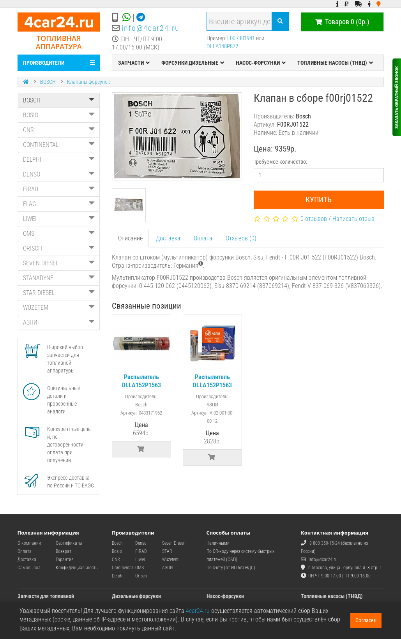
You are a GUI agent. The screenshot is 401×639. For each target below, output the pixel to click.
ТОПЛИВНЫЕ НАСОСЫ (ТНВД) (335, 63)
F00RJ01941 (241, 38)
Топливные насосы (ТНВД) (332, 596)
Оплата (203, 238)
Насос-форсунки (225, 596)
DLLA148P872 (222, 46)
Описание (130, 238)
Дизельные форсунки (136, 596)
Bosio (117, 551)
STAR (167, 551)
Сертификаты (69, 543)
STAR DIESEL (59, 293)
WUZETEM (59, 307)
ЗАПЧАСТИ (134, 63)
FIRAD (59, 189)
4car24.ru (198, 610)
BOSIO (59, 115)
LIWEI (59, 218)
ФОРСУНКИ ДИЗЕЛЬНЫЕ (192, 63)
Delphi (118, 576)
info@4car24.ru (151, 28)
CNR (59, 130)
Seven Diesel (173, 543)
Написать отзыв (353, 218)
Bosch (117, 543)
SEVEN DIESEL (59, 263)
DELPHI (59, 159)
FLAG (59, 204)
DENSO (59, 174)
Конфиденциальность (77, 567)
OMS (59, 233)
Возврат (63, 551)
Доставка (168, 238)
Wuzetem (170, 559)
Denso (141, 543)
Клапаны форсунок (88, 82)
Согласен (365, 620)
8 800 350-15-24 (324, 543)
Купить (319, 199)
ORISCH (59, 248)
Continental (122, 567)
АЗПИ (59, 322)
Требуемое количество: (280, 162)
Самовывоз (29, 567)
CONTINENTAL (59, 144)
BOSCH (48, 82)
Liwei (140, 559)
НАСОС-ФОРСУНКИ (261, 63)
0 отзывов (313, 218)
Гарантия (65, 559)
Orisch (141, 576)
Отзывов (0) (241, 238)
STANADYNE (59, 278)
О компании (29, 543)
